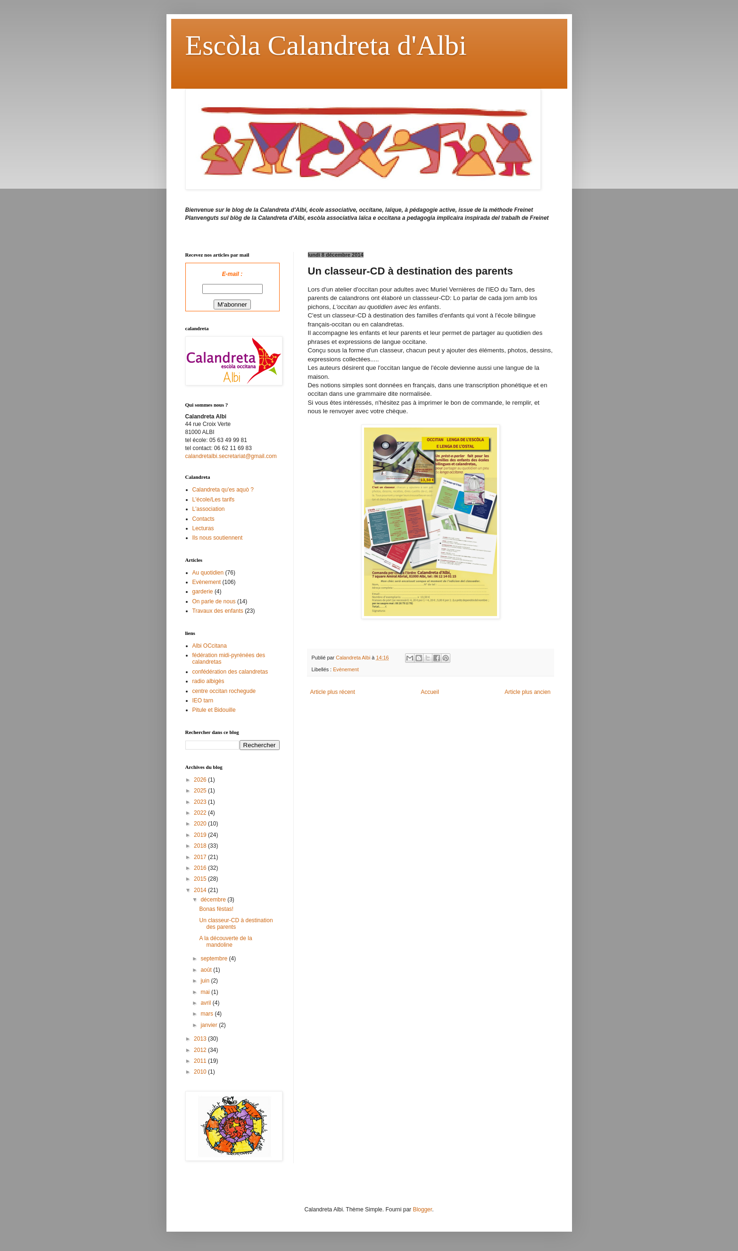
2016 (201, 868)
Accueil (430, 692)
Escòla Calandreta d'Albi (326, 45)
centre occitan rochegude (224, 691)
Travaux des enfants (217, 611)
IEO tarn (203, 700)
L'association (208, 509)
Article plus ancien (527, 692)
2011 (201, 1061)
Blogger (422, 1209)
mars (207, 1013)
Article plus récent (332, 692)
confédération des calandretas (230, 671)
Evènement (346, 669)
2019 (201, 835)
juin (205, 980)
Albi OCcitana (209, 645)
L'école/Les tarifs (213, 499)
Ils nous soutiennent (217, 537)
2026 (201, 779)
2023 (201, 802)
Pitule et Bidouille (214, 710)
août (206, 970)
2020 (201, 823)
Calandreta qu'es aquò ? (223, 489)
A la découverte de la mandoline (225, 941)
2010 (201, 1071)
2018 (201, 845)
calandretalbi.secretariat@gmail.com (231, 456)
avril (206, 1003)
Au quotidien (208, 572)
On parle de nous (214, 601)
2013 (201, 1038)
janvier (209, 1025)
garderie (202, 591)
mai (205, 992)
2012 (201, 1050)
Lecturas (203, 528)
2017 (201, 857)
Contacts (203, 519)
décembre (213, 899)
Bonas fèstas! (216, 909)
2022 (201, 812)
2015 (201, 879)
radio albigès (208, 681)
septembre (214, 958)
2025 (201, 790)
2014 (201, 890)
